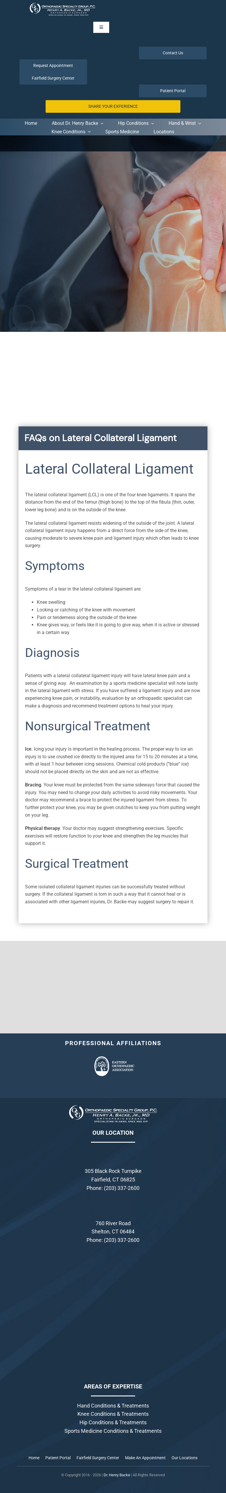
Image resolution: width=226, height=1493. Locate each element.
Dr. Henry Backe (117, 1475)
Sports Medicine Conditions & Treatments (113, 1431)
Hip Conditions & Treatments (113, 1422)
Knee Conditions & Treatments (113, 1414)
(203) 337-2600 (121, 1188)
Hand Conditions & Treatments (113, 1406)
